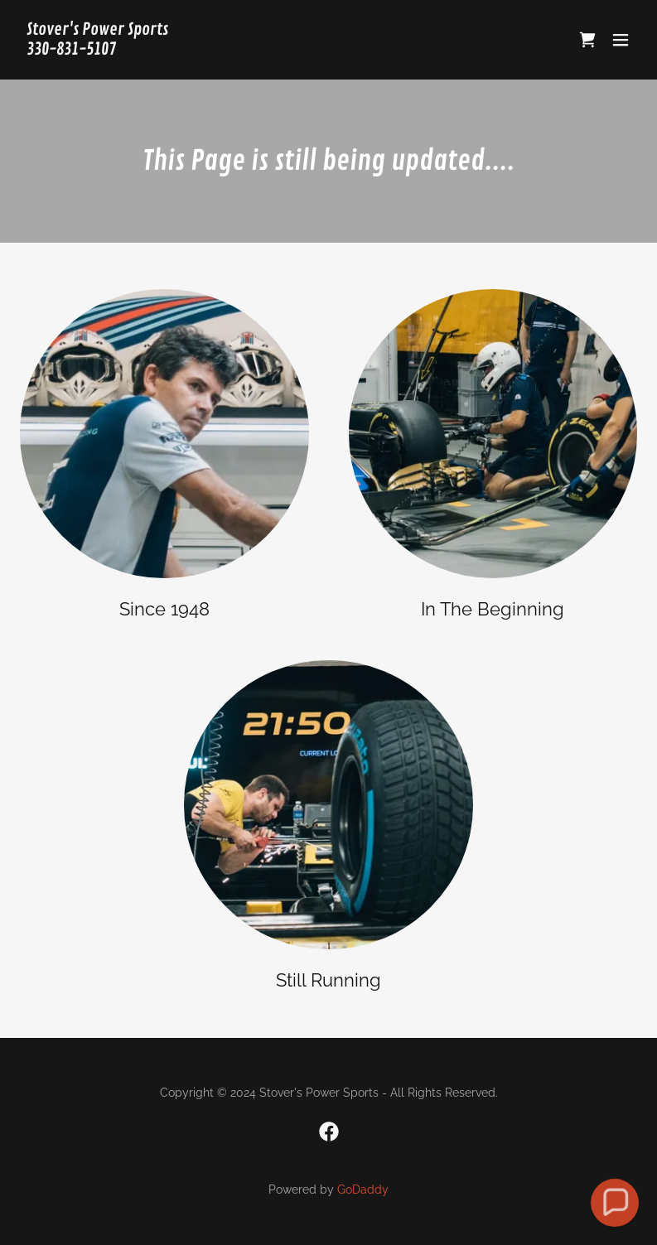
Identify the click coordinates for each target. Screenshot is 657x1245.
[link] (97, 50)
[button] (620, 39)
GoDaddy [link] (363, 1189)
